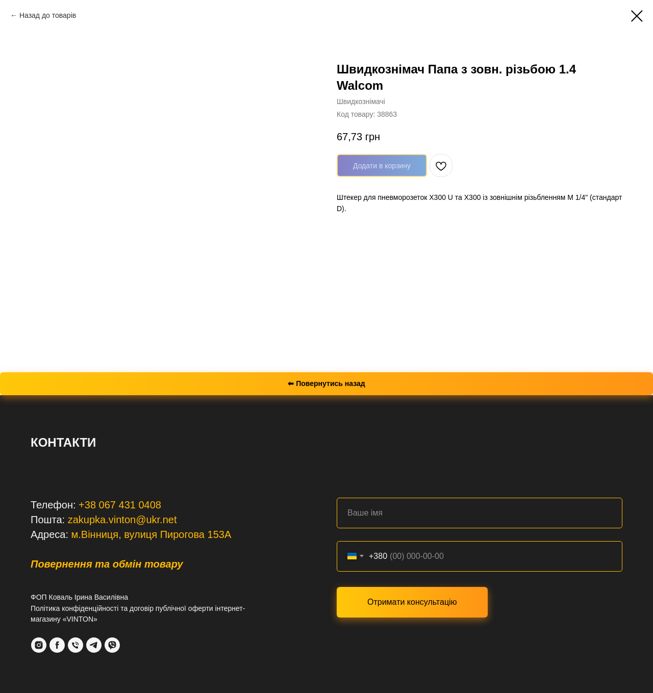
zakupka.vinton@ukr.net (122, 519)
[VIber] (112, 645)
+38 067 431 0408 (120, 504)
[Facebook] (57, 645)
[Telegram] (94, 645)
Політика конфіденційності (74, 608)
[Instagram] (38, 645)
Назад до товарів (47, 15)
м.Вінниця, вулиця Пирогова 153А (151, 534)
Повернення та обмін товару (107, 564)
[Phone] (75, 645)
